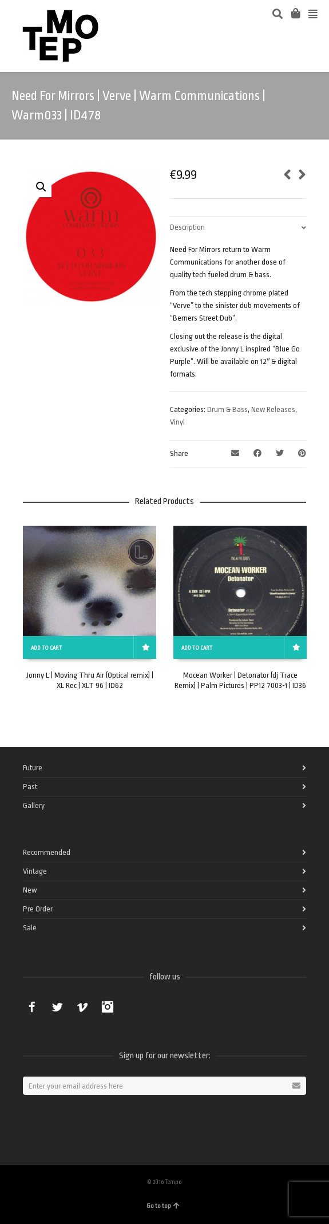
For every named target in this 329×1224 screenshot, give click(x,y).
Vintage (35, 871)
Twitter (57, 1007)
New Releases (273, 409)
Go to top (163, 1206)
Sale (30, 927)
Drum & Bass (227, 409)
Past (30, 786)
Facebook (32, 1007)
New (30, 890)
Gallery (34, 805)
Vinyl (177, 422)
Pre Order (38, 909)
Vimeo (82, 1007)
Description (187, 227)
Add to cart (46, 648)
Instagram (107, 1007)
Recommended (46, 852)
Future (32, 767)
